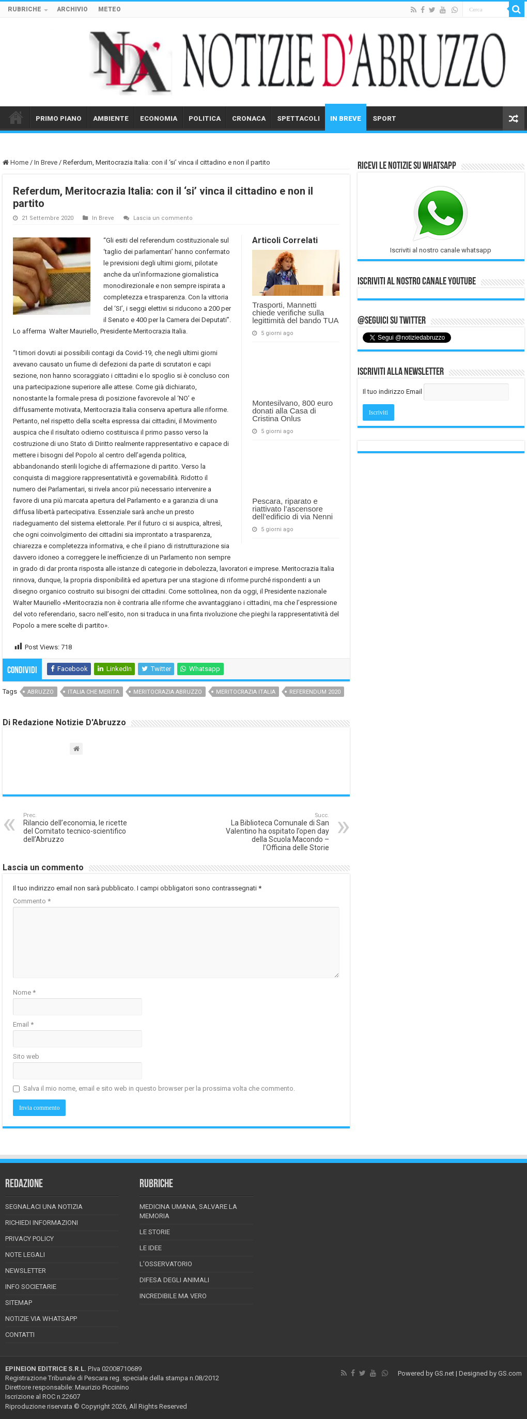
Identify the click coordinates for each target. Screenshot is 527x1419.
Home (15, 162)
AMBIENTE (111, 118)
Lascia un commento (163, 218)
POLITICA (205, 118)
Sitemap (18, 1302)
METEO (109, 9)
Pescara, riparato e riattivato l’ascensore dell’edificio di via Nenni (292, 509)
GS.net (444, 1373)
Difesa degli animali (174, 1280)
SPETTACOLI (298, 118)
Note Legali (25, 1254)
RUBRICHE (24, 9)
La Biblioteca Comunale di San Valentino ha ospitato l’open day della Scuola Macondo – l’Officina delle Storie (276, 832)
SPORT (384, 118)
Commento (32, 901)
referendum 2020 (314, 692)
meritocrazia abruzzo (167, 692)
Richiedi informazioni (41, 1222)
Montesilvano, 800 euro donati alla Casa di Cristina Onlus (292, 410)
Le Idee (151, 1248)
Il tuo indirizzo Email (392, 391)
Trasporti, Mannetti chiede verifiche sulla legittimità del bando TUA (295, 312)
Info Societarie (30, 1286)
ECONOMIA (158, 118)
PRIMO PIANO (59, 118)
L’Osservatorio (166, 1264)
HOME (16, 117)
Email (23, 1024)
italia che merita (93, 692)
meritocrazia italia (245, 692)
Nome (24, 992)
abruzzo (40, 692)
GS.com (510, 1373)
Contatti (20, 1334)
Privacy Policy (29, 1238)
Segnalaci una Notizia (44, 1206)
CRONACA (249, 118)
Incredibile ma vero (173, 1296)
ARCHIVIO (72, 9)
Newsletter (25, 1270)
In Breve (45, 162)
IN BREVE (345, 118)
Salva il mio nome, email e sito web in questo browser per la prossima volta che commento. (159, 1088)
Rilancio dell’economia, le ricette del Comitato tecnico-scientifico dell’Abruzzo (76, 827)
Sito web (26, 1056)
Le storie (155, 1232)
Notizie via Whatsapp (41, 1318)
